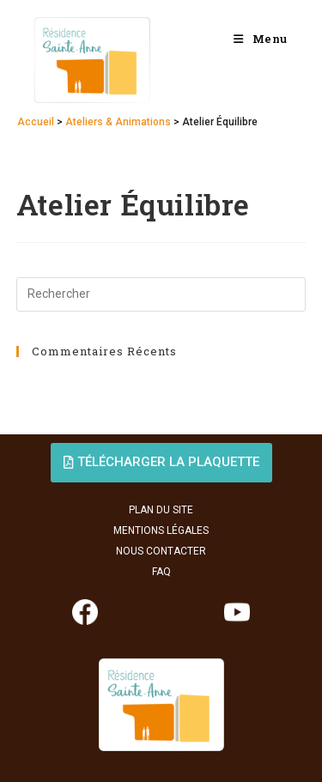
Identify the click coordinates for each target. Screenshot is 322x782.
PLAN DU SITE (161, 510)
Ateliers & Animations (118, 122)
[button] (161, 462)
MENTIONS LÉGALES (161, 530)
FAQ (161, 572)
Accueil (35, 122)
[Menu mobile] (261, 38)
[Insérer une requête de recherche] (161, 294)
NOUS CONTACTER (161, 551)
